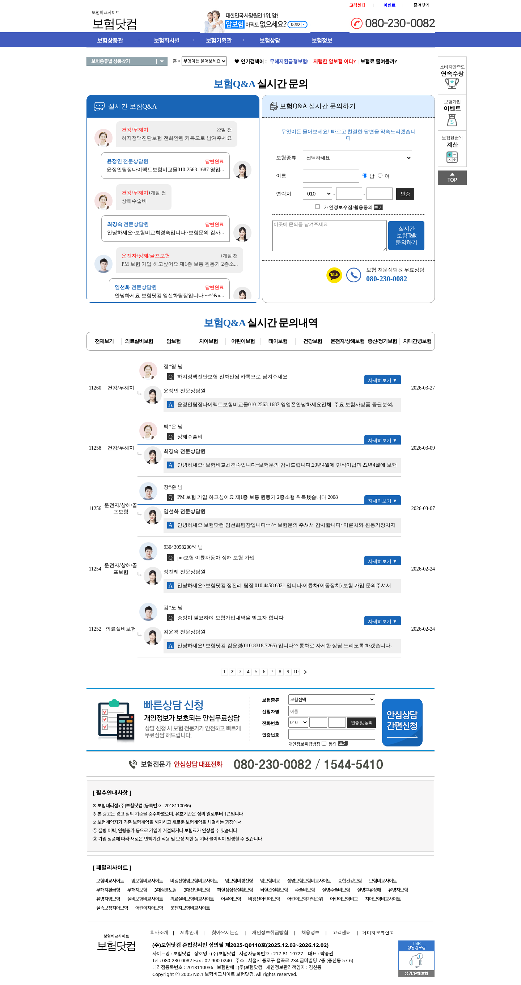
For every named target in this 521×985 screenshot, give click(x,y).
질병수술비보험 (336, 890)
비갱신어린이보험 (264, 899)
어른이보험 (231, 899)
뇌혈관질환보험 (274, 890)
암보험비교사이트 (147, 880)
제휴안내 (189, 932)
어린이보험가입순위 (305, 899)
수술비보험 (305, 890)
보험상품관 (110, 41)
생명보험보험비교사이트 (309, 880)
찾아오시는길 (225, 932)
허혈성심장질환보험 (235, 890)
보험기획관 (219, 41)
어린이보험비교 (344, 899)
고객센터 (341, 932)
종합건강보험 (350, 880)
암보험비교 (270, 880)
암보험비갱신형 (239, 880)
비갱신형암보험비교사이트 (194, 880)
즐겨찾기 (421, 5)
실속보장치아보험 (112, 908)
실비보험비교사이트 (145, 899)
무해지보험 (137, 890)
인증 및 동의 (362, 722)
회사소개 (157, 932)
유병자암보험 (108, 899)
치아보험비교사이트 (383, 899)
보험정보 (322, 41)
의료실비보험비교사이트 (192, 899)
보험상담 (270, 41)
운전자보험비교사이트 (190, 908)
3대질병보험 (165, 890)
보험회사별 (166, 41)
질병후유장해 (369, 890)
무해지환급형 (108, 890)
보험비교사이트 (110, 880)
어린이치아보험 (149, 908)
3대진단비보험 (197, 890)
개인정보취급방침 (270, 932)
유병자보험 (398, 890)
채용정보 (310, 932)
